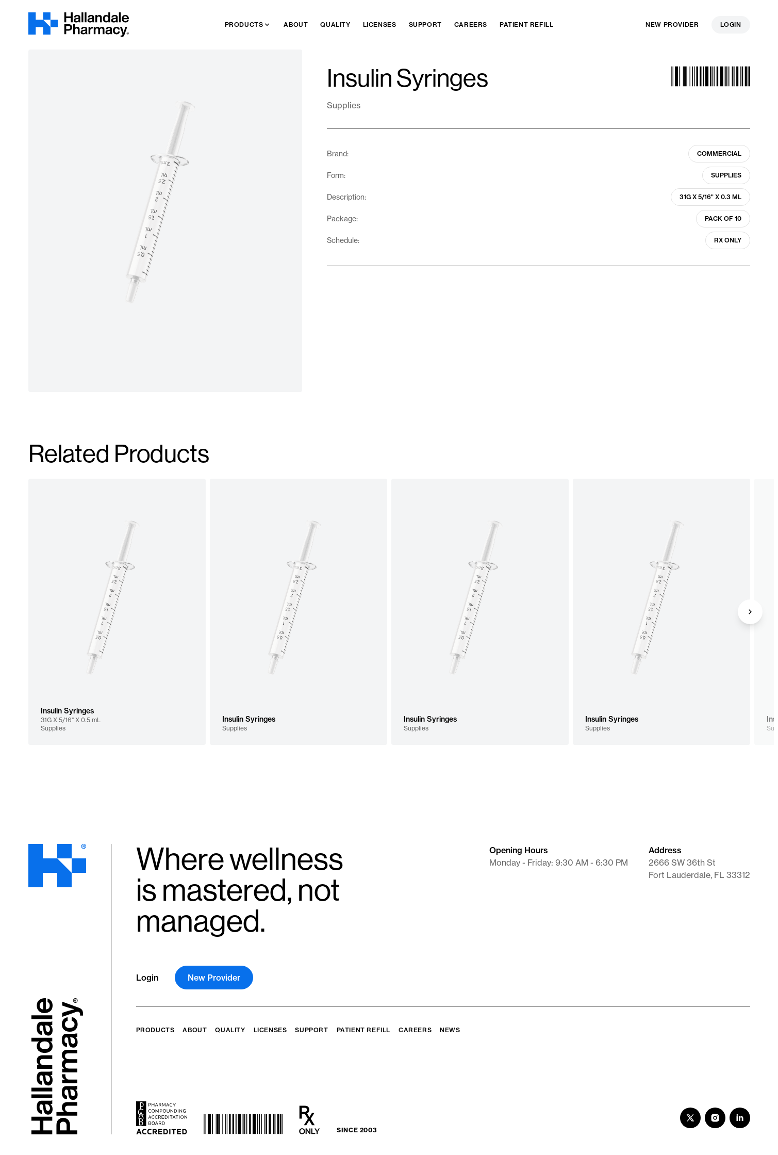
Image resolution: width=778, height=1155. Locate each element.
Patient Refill (363, 1030)
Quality (230, 1030)
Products (155, 1030)
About (195, 1030)
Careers (415, 1030)
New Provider (672, 24)
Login (730, 24)
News (450, 1030)
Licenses (270, 1030)
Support (311, 1030)
